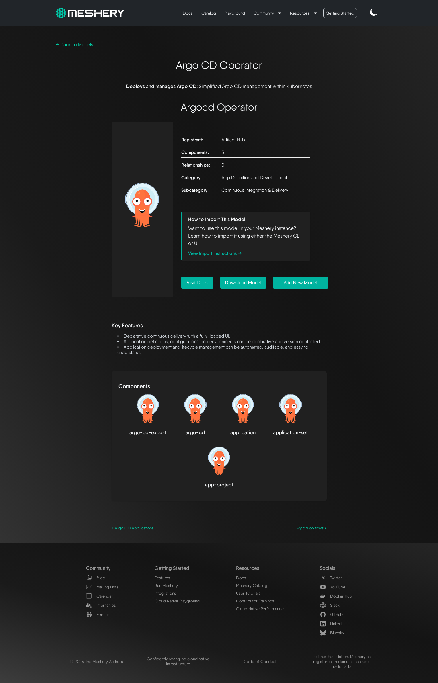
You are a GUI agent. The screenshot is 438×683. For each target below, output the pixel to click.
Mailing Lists (102, 586)
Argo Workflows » (311, 528)
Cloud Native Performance (260, 608)
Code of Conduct (260, 661)
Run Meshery (166, 585)
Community (264, 13)
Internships (101, 605)
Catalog (208, 13)
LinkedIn (332, 623)
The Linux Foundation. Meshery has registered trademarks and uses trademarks (342, 661)
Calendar (99, 596)
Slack (330, 605)
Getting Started (340, 13)
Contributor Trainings (255, 600)
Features (162, 577)
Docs (188, 13)
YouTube (332, 586)
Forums (98, 614)
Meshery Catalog (251, 585)
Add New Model (300, 282)
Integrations (165, 593)
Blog (95, 577)
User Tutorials (248, 593)
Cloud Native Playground (177, 600)
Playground (235, 13)
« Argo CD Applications (132, 528)
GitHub (331, 614)
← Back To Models (74, 44)
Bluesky (332, 632)
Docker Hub (336, 596)
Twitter (331, 577)
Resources (300, 13)
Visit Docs (197, 282)
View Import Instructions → (215, 253)
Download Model (243, 282)
